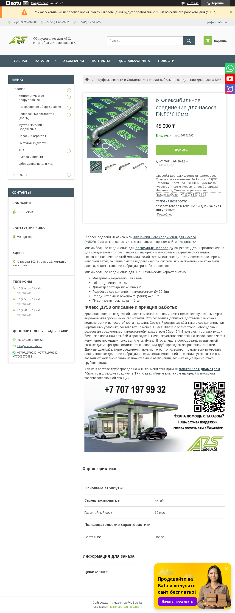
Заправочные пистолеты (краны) (36, 116)
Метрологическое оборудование (31, 98)
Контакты (20, 175)
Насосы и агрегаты (32, 136)
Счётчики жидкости (32, 143)
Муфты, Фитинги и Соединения (122, 80)
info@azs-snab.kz (29, 346)
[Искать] (189, 40)
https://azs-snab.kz (30, 339)
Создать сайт (39, 3)
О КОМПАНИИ (73, 60)
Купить (181, 150)
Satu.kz (137, 602)
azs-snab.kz (187, 242)
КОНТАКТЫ (101, 60)
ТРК (21, 150)
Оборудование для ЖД (36, 163)
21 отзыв (193, 3)
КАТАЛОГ (42, 60)
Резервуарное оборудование (40, 106)
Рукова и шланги (31, 157)
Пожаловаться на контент (125, 606)
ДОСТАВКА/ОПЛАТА (134, 60)
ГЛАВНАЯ (19, 60)
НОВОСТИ (166, 60)
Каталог (19, 89)
